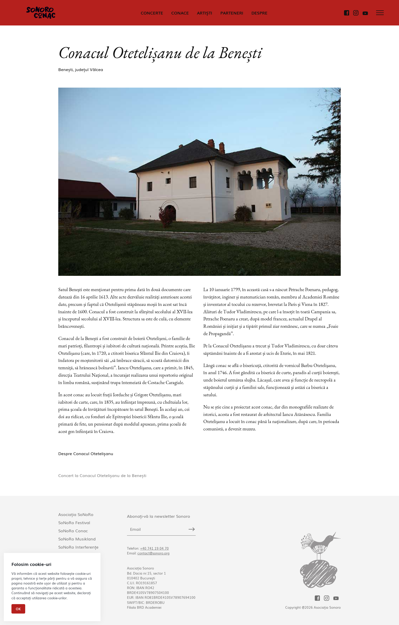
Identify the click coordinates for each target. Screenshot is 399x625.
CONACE (180, 13)
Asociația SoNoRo (75, 514)
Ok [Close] (18, 608)
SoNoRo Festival (74, 522)
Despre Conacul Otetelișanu (85, 453)
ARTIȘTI (204, 13)
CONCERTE (152, 13)
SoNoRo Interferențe (78, 547)
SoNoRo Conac (73, 530)
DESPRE (259, 13)
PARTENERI (231, 13)
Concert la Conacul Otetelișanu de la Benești (102, 475)
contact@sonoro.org (153, 553)
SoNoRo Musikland (77, 539)
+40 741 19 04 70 (154, 548)
